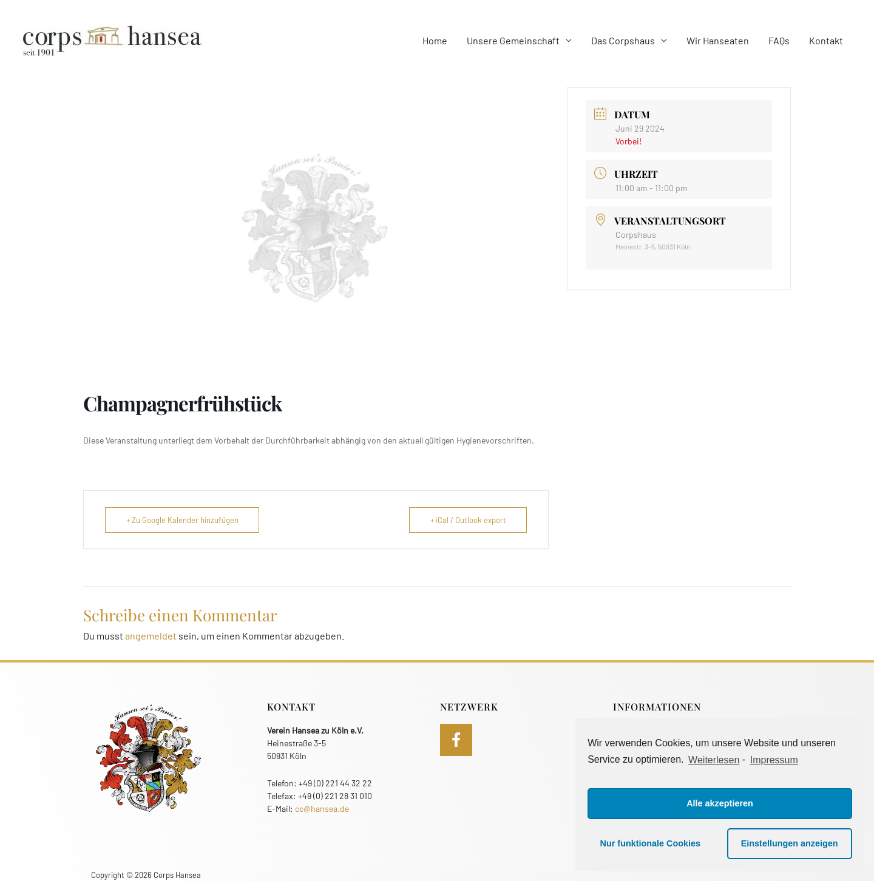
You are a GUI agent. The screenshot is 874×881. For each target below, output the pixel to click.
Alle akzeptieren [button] (719, 803)
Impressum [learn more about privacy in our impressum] (774, 760)
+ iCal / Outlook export (467, 520)
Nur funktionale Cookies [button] (650, 843)
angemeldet (151, 635)
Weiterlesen (713, 760)
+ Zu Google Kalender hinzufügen (182, 520)
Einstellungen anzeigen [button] (789, 843)
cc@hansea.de (322, 808)
